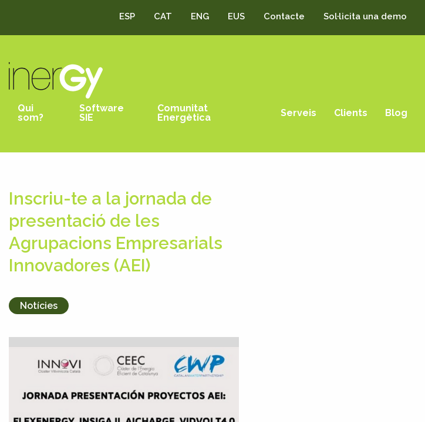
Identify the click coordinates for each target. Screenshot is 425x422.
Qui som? (30, 113)
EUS (236, 16)
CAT (163, 16)
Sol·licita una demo (365, 16)
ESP (127, 16)
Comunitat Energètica (184, 113)
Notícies (39, 305)
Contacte (284, 16)
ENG (200, 16)
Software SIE (101, 113)
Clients (350, 112)
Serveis (298, 112)
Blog (396, 112)
